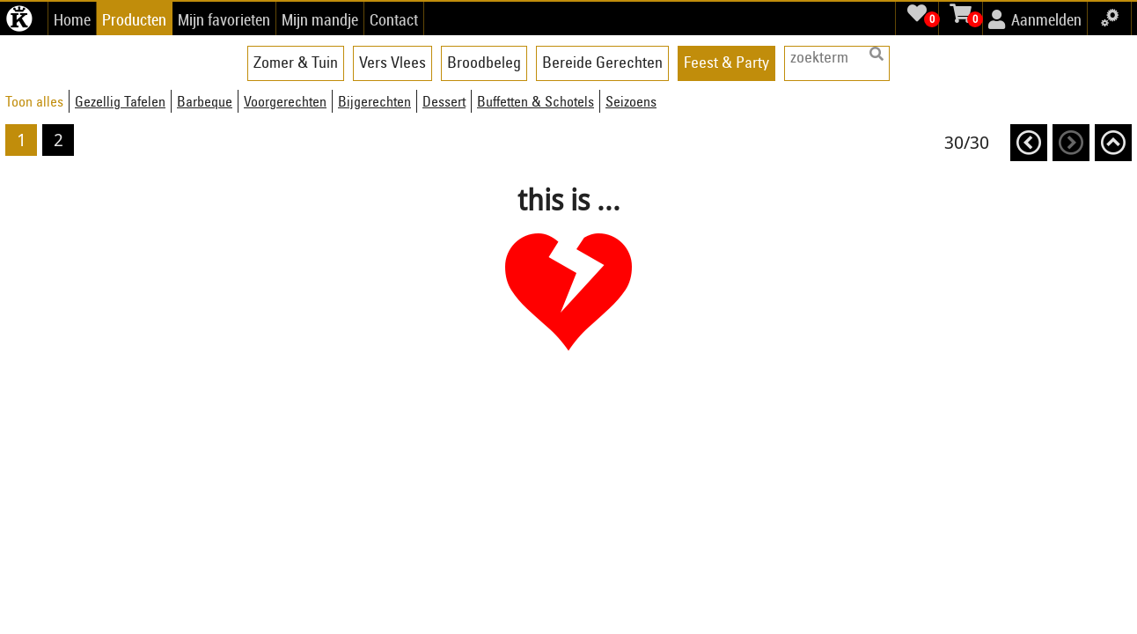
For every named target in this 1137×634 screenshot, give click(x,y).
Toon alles (34, 101)
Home (72, 19)
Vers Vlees (392, 62)
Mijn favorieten (224, 19)
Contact (394, 19)
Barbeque (204, 101)
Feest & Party (726, 62)
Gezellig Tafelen (120, 101)
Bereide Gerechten (602, 62)
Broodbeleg (484, 62)
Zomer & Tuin (295, 62)
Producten (134, 19)
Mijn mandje (320, 19)
